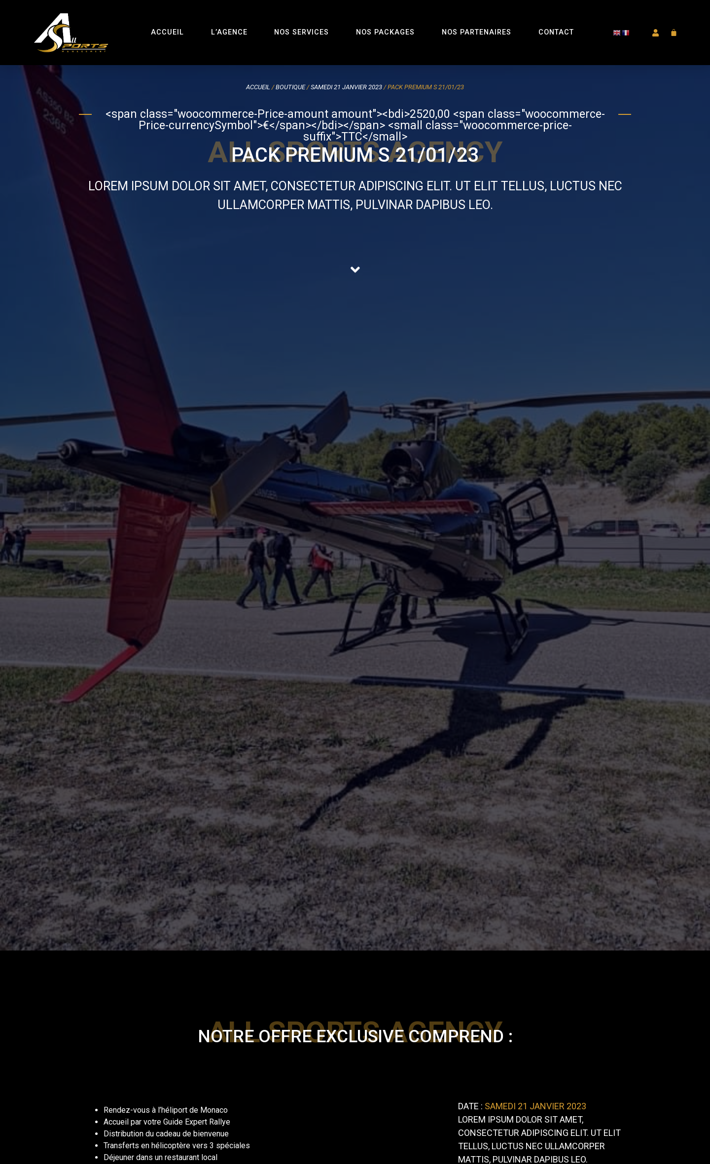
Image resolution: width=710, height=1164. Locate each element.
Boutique (290, 87)
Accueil (167, 32)
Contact (556, 32)
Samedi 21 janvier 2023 (346, 87)
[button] (654, 32)
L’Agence (229, 32)
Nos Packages (385, 32)
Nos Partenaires (476, 32)
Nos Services (301, 32)
